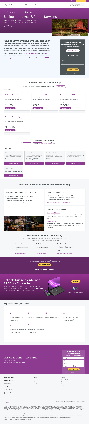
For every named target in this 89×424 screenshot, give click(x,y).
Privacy (74, 401)
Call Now (72, 50)
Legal (35, 394)
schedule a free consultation (47, 143)
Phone (21, 4)
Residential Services (8, 386)
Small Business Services (9, 377)
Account (67, 0)
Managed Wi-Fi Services (54, 213)
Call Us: (44, 264)
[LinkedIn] (4, 393)
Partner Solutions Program (39, 392)
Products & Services (65, 383)
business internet (27, 142)
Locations (57, 0)
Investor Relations (38, 385)
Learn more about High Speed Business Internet (58, 202)
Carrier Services (7, 383)
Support (62, 0)
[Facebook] (7, 393)
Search (73, 0)
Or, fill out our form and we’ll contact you (44, 269)
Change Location (61, 86)
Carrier (18, 0)
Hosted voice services (41, 253)
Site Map (63, 385)
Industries (31, 4)
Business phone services (21, 253)
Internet (17, 4)
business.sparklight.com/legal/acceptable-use (13, 412)
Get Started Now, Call (23, 213)
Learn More (76, 281)
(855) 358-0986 (13, 360)
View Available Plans (23, 210)
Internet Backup (52, 221)
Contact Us (36, 379)
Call (13, 163)
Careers (35, 387)
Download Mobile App (38, 396)
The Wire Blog (38, 4)
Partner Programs (24, 0)
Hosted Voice (38, 55)
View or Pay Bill (64, 381)
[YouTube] (10, 393)
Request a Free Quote (73, 69)
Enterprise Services (8, 380)
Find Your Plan (8, 25)
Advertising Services (8, 389)
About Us (36, 381)
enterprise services (37, 142)
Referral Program (37, 390)
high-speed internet (31, 53)
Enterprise (13, 0)
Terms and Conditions (81, 401)
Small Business (7, 0)
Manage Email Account (66, 379)
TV (26, 4)
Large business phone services (64, 253)
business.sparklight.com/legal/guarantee (74, 412)
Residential (31, 0)
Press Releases (37, 383)
